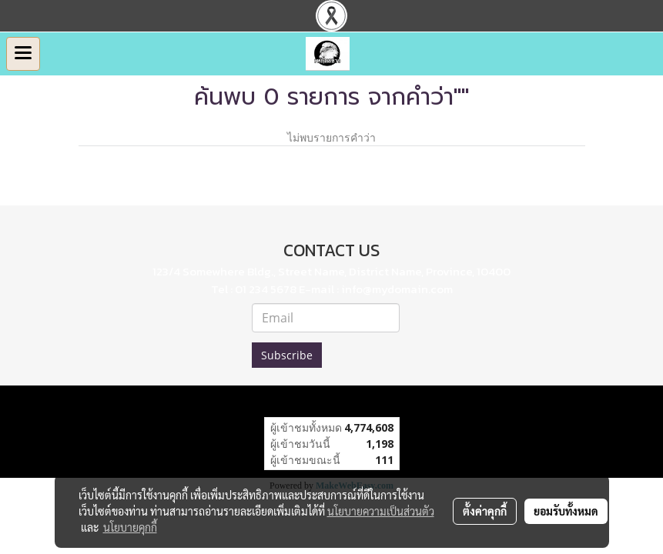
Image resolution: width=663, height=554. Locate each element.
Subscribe (287, 355)
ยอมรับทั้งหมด (566, 511)
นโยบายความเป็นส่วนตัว (380, 511)
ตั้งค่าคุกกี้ (485, 511)
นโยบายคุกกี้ (130, 527)
